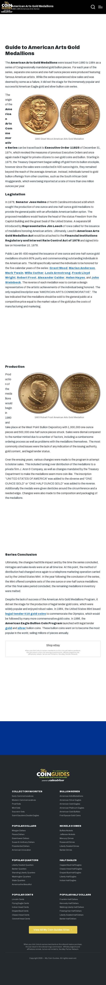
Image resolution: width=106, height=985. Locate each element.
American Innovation (21, 850)
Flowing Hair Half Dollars (70, 911)
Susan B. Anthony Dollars (23, 842)
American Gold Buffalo (70, 812)
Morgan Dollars (19, 830)
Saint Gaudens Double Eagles (25, 815)
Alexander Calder (51, 277)
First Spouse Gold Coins (70, 815)
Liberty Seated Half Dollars (71, 915)
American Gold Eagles (70, 804)
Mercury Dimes (66, 838)
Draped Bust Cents (20, 911)
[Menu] (100, 7)
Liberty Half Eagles (68, 877)
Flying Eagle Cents (20, 903)
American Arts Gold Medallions (32, 6)
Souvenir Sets (18, 812)
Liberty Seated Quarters (22, 865)
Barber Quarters (19, 869)
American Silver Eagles (70, 800)
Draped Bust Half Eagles (70, 873)
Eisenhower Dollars (20, 838)
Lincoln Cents (18, 899)
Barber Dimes (66, 850)
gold (8, 628)
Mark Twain (14, 272)
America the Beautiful (22, 884)
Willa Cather (34, 272)
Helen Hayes (75, 277)
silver (21, 628)
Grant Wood (58, 268)
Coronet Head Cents (21, 919)
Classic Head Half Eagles (71, 869)
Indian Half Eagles (68, 880)
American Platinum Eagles (72, 808)
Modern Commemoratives (24, 800)
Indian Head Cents (20, 907)
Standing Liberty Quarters (23, 873)
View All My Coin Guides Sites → (53, 929)
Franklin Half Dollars (69, 899)
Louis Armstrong (58, 272)
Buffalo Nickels (66, 830)
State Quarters (18, 880)
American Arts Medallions (71, 796)
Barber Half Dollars (68, 919)
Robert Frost (26, 277)
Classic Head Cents (20, 915)
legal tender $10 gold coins (25, 613)
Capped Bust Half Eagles (70, 865)
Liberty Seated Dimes (69, 846)
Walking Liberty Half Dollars (72, 907)
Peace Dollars (18, 834)
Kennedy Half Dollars (69, 903)
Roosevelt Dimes (67, 842)
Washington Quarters (21, 877)
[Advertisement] (53, 30)
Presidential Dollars (20, 846)
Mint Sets (16, 808)
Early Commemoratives (22, 796)
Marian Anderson (82, 268)
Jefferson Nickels (67, 834)
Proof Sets (16, 804)
